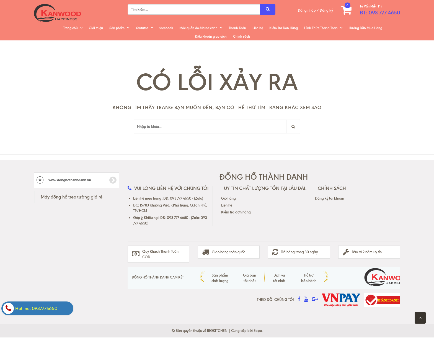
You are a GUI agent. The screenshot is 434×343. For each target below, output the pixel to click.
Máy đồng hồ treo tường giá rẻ (71, 197)
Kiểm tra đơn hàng (236, 212)
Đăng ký (326, 10)
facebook (166, 28)
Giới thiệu (96, 28)
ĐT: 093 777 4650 (380, 12)
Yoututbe (142, 28)
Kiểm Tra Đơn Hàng (283, 28)
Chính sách (241, 36)
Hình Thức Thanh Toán (321, 28)
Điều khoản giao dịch (211, 36)
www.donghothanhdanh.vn (77, 180)
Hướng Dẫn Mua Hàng (365, 28)
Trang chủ (70, 28)
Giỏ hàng (228, 198)
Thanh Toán (237, 28)
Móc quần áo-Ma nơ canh (198, 28)
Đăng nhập (307, 10)
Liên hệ (257, 28)
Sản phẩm (117, 28)
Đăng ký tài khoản (329, 198)
